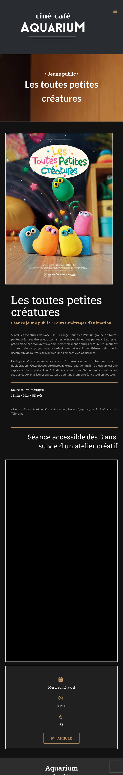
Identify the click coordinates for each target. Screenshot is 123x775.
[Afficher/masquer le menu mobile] (115, 11)
